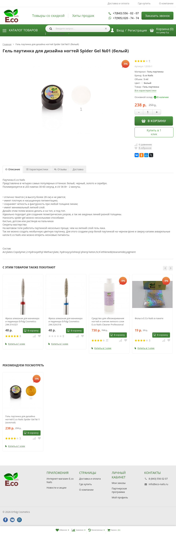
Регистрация (137, 30)
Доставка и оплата (118, 3)
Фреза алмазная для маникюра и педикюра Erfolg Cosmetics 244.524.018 (65, 321)
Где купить (144, 3)
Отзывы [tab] (60, 169)
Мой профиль (120, 497)
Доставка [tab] (78, 169)
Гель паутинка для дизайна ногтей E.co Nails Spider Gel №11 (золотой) (22, 419)
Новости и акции (56, 487)
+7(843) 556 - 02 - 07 (126, 13)
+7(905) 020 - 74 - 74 (126, 18)
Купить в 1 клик (154, 132)
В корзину (153, 121)
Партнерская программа (119, 490)
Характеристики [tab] (37, 169)
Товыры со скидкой (48, 16)
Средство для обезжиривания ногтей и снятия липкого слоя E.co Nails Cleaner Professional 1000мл (108, 321)
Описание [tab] (12, 169)
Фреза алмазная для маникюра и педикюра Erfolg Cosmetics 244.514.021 (22, 321)
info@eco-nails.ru (158, 484)
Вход (120, 30)
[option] (23, 311)
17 (107, 340)
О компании (166, 3)
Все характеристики (145, 90)
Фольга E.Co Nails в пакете (149, 318)
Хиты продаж (83, 16)
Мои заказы (119, 483)
